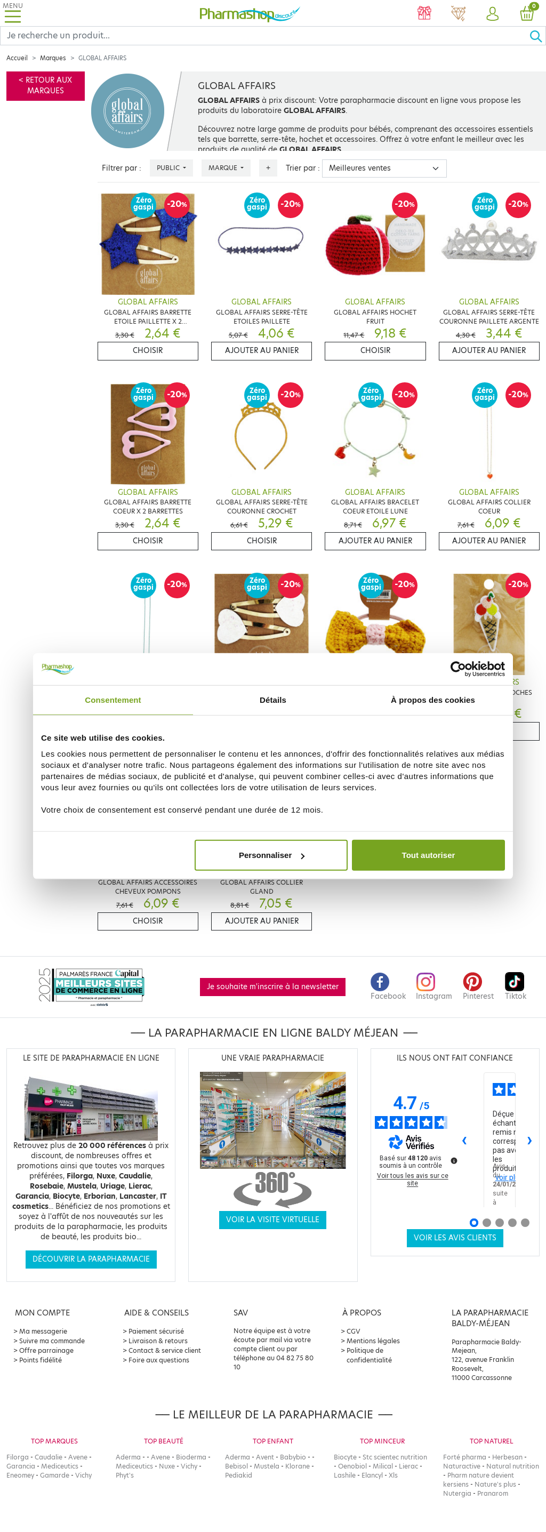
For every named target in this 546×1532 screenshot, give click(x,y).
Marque (223, 167)
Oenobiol (352, 1466)
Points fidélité (40, 1360)
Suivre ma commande (52, 1340)
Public (169, 167)
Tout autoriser (428, 855)
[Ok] (537, 35)
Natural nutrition (512, 1466)
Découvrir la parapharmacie (91, 1259)
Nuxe (167, 1466)
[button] (493, 14)
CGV (353, 1331)
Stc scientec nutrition (395, 1457)
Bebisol (236, 1466)
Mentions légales (373, 1340)
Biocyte (345, 1457)
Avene (77, 1457)
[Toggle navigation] (13, 13)
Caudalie (48, 1457)
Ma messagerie (43, 1331)
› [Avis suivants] (530, 1139)
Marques (53, 58)
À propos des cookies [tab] (433, 699)
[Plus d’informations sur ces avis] (453, 1160)
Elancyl (372, 1475)
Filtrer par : (121, 168)
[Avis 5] (525, 1222)
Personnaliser (271, 855)
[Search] (264, 35)
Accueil (17, 58)
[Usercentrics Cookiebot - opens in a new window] (458, 669)
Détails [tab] (273, 699)
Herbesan (507, 1457)
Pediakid (238, 1475)
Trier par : (303, 168)
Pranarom (492, 1493)
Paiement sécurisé (156, 1331)
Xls (393, 1475)
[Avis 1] (474, 1222)
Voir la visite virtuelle (272, 1220)
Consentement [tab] (113, 699)
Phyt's (125, 1475)
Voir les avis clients (455, 1238)
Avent (265, 1457)
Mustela (266, 1466)
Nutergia (457, 1493)
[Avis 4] (512, 1222)
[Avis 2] (487, 1222)
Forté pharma (464, 1457)
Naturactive (461, 1466)
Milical (383, 1466)
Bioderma (191, 1457)
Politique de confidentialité (369, 1355)
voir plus (509, 1177)
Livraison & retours (158, 1340)
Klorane (297, 1466)
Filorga (17, 1457)
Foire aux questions (159, 1360)
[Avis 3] (499, 1222)
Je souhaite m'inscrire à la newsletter (273, 987)
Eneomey (20, 1475)
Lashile (345, 1475)
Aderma (128, 1457)
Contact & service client (165, 1350)
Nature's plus (495, 1484)
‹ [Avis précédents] (464, 1139)
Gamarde (54, 1475)
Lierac (408, 1466)
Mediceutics (59, 1466)
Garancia (20, 1466)
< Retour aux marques (45, 85)
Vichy (83, 1475)
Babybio (293, 1457)
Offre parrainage (46, 1350)
